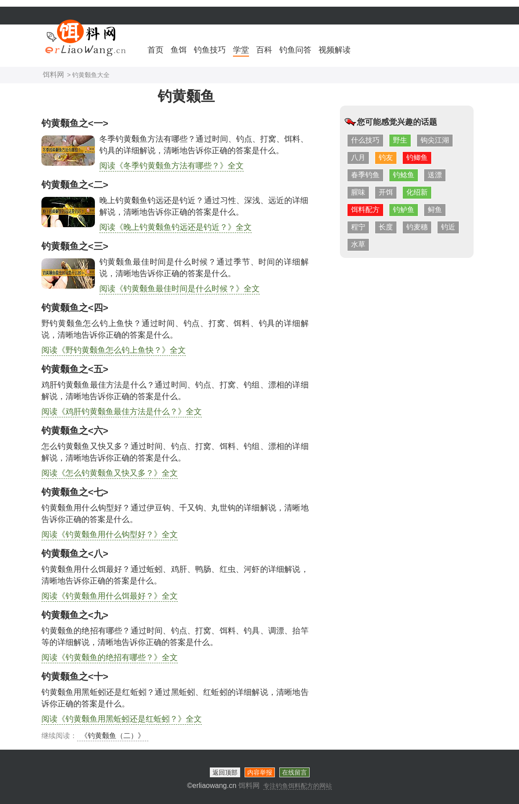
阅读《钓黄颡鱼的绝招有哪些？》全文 (109, 657)
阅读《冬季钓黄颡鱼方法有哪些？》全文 (171, 165)
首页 (155, 49)
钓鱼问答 (295, 49)
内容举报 (259, 772)
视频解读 (335, 49)
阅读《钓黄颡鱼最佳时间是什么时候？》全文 (179, 288)
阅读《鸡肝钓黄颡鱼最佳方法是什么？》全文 (121, 411)
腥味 (358, 192)
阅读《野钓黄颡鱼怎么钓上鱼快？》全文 (113, 350)
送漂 (435, 175)
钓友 (386, 157)
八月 (358, 157)
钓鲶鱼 (403, 175)
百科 (264, 49)
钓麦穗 (417, 227)
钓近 (448, 227)
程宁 (358, 227)
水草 (358, 244)
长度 (386, 227)
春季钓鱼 (365, 175)
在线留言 (294, 772)
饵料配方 (365, 209)
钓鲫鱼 (417, 157)
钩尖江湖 (435, 140)
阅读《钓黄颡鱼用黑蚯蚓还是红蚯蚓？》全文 (121, 718)
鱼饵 (179, 49)
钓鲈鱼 (403, 209)
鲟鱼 (435, 209)
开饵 (386, 192)
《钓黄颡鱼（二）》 (113, 735)
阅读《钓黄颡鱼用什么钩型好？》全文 (109, 534)
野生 (400, 140)
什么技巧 (365, 140)
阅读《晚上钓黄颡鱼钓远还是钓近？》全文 (175, 227)
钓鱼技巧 (210, 49)
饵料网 (53, 74)
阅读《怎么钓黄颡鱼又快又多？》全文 (109, 473)
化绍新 (417, 192)
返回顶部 (225, 772)
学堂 (241, 49)
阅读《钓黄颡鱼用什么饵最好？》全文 (109, 596)
